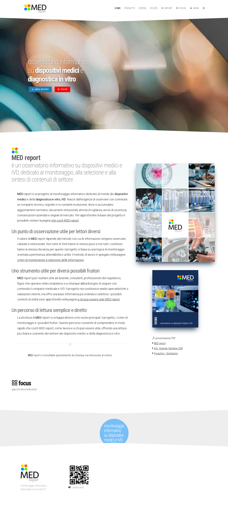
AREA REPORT (40, 89)
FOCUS (62, 89)
